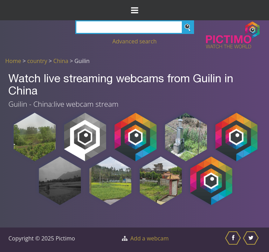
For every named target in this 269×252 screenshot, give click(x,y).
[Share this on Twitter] (252, 239)
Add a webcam (149, 238)
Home (13, 61)
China (60, 61)
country (37, 61)
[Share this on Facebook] (234, 239)
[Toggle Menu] (134, 10)
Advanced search (134, 41)
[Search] (134, 27)
